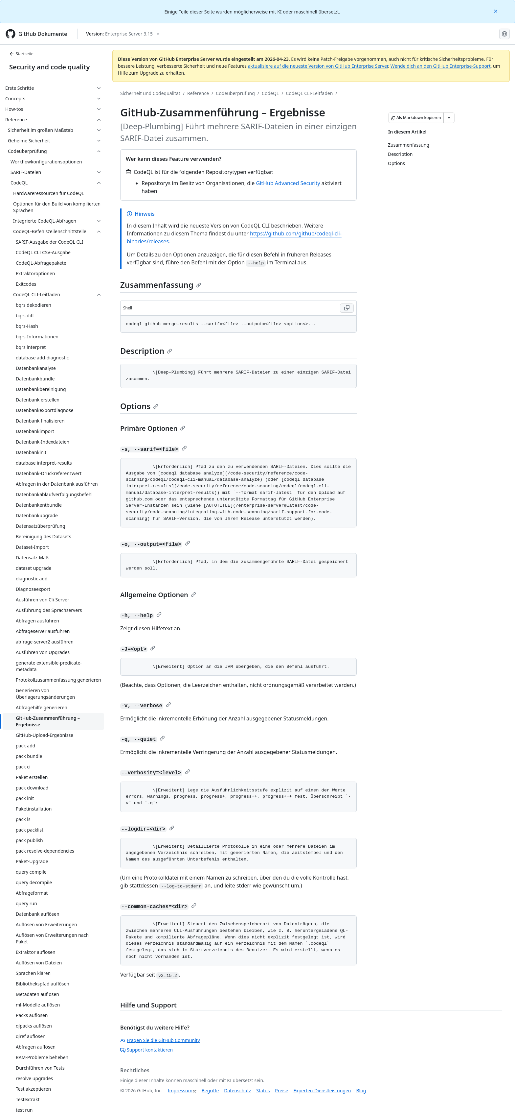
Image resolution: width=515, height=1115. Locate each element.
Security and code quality (49, 66)
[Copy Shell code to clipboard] (347, 308)
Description (146, 350)
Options (139, 405)
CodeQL (270, 93)
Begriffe (210, 1090)
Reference (198, 93)
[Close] (496, 10)
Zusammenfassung (160, 284)
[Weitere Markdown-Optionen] (449, 117)
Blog (361, 1090)
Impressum (180, 1090)
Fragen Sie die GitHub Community (160, 1040)
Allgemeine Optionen (158, 594)
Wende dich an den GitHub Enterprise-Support (441, 66)
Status (263, 1090)
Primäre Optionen (152, 428)
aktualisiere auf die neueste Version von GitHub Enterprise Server (318, 66)
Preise (281, 1090)
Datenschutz (237, 1090)
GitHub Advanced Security (288, 183)
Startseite (21, 54)
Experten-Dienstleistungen (322, 1090)
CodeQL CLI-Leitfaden (309, 93)
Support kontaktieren (146, 1050)
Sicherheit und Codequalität (150, 93)
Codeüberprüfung (235, 93)
